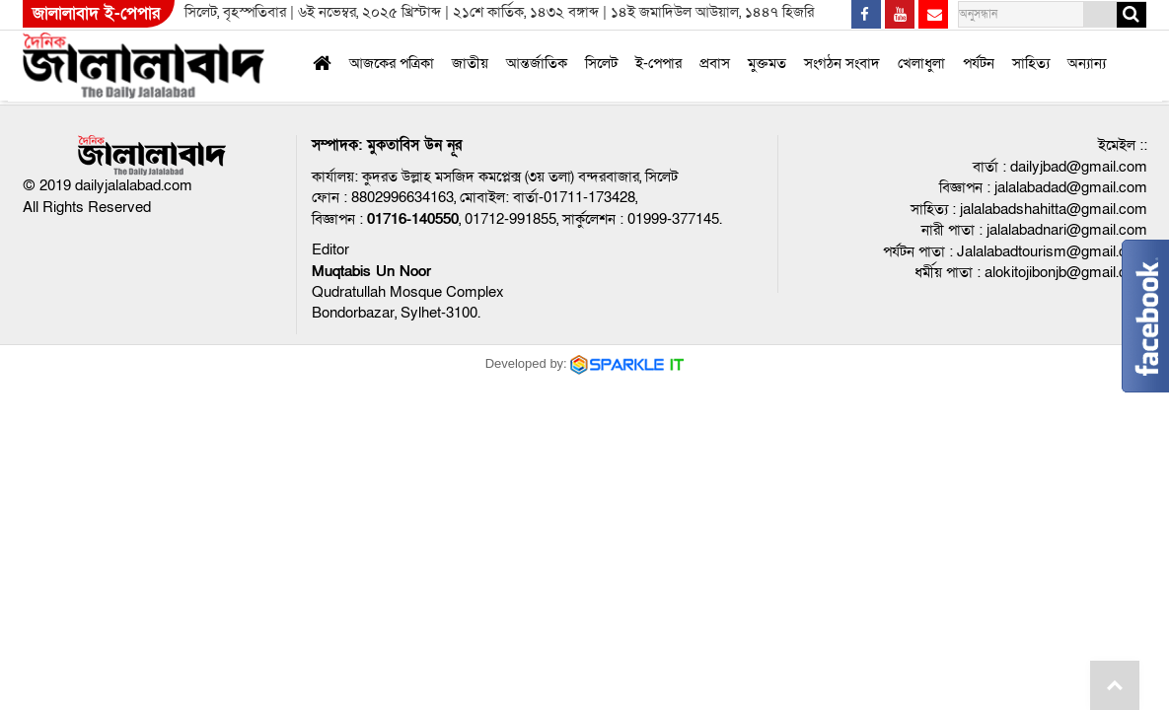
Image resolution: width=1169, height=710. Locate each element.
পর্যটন (978, 63)
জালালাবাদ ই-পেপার (96, 13)
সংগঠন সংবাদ (842, 63)
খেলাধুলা (921, 63)
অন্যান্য (1086, 63)
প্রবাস (714, 63)
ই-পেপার (658, 63)
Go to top (1114, 685)
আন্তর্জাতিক (536, 63)
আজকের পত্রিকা (391, 63)
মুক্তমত (767, 63)
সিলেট (601, 63)
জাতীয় (470, 63)
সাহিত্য (1031, 63)
